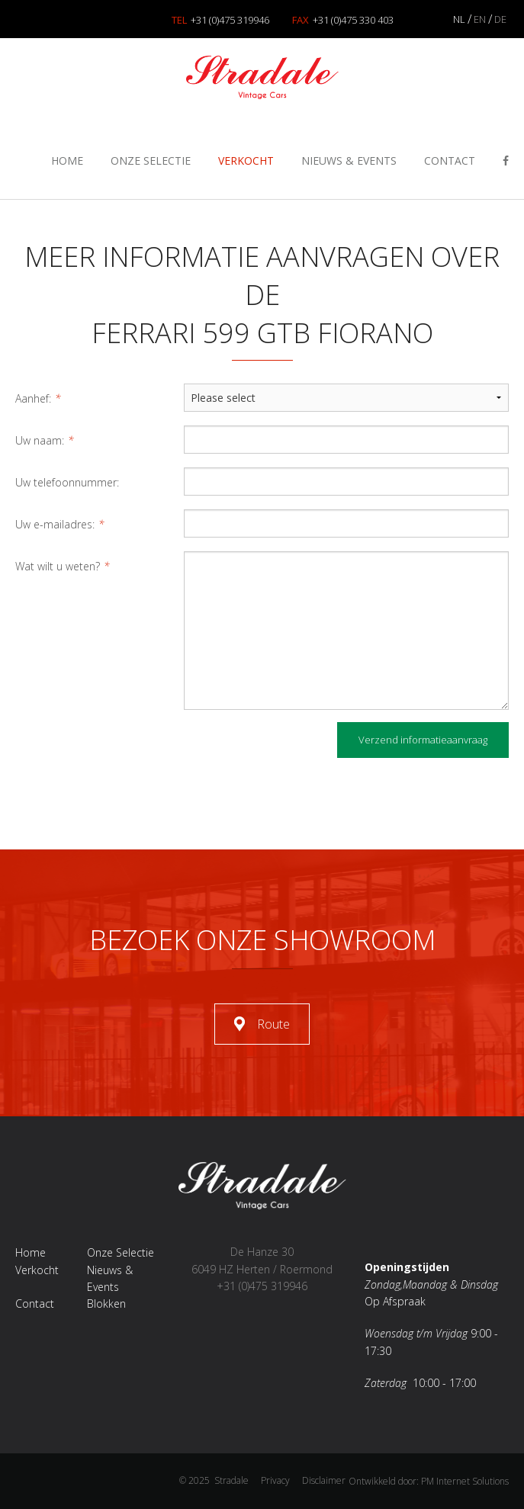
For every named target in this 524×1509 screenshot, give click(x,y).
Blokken (106, 1303)
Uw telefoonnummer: (67, 482)
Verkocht (246, 160)
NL (459, 19)
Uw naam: (44, 440)
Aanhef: (38, 398)
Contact (449, 160)
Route (273, 1024)
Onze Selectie (151, 160)
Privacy (275, 1480)
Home (67, 160)
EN (480, 19)
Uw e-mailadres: (59, 524)
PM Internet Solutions (465, 1481)
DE (500, 19)
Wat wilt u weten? (62, 566)
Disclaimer (324, 1480)
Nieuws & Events (349, 160)
